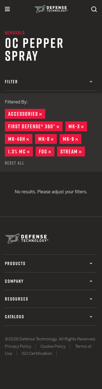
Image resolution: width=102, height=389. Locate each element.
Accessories (26, 114)
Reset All (14, 163)
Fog (46, 151)
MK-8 (47, 139)
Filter (48, 81)
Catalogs (48, 316)
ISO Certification (36, 353)
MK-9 (72, 139)
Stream (72, 151)
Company (48, 281)
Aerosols (15, 32)
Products (48, 263)
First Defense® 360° (35, 126)
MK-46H (20, 139)
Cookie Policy (53, 346)
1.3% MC (20, 151)
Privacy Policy (18, 346)
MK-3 (78, 126)
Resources (48, 299)
